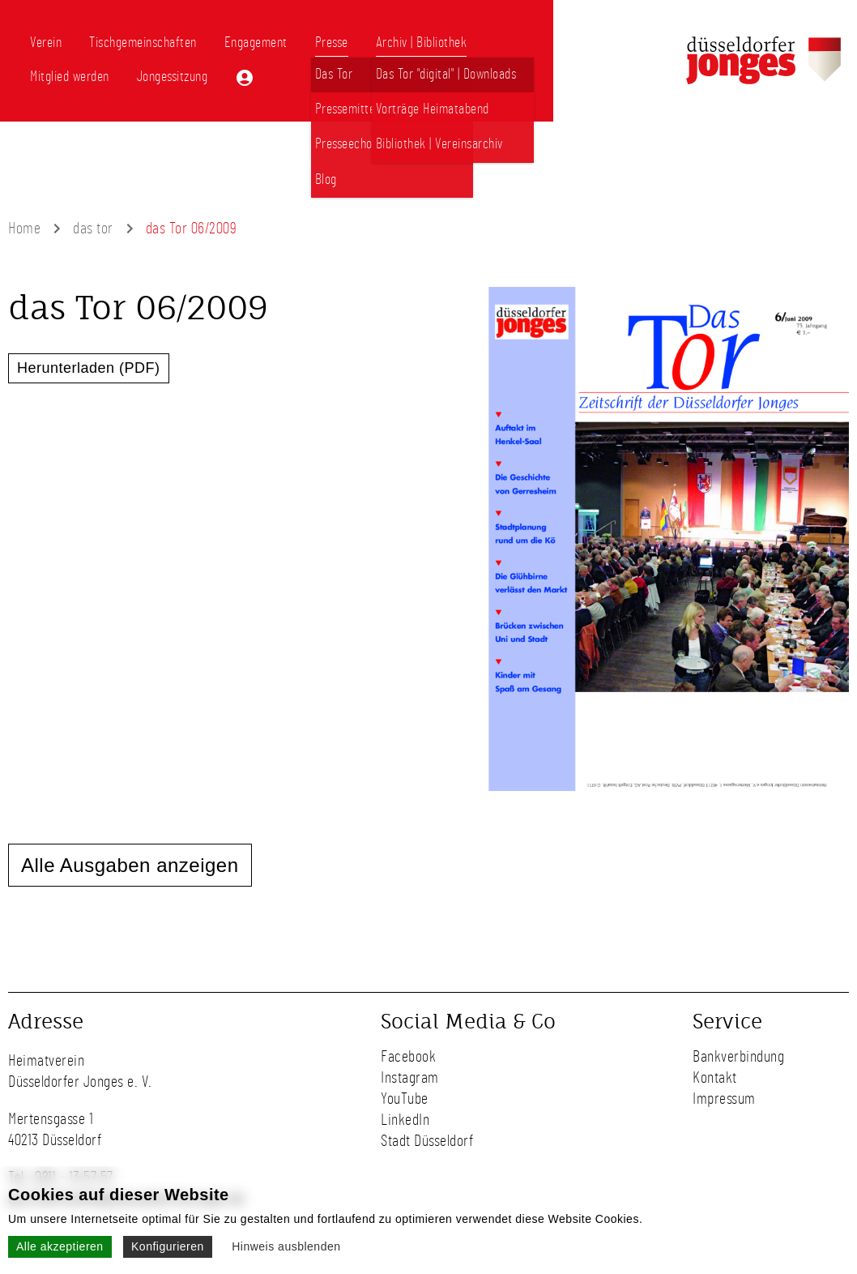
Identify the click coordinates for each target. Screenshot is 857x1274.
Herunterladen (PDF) (88, 368)
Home (24, 228)
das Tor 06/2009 (191, 228)
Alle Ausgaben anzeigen (130, 865)
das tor (93, 228)
